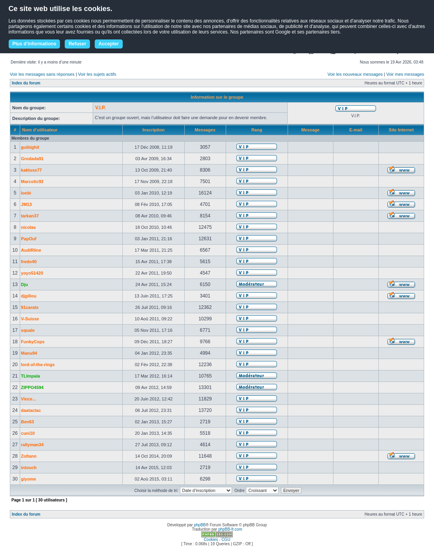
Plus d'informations (34, 44)
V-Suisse (30, 318)
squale (28, 330)
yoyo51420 (32, 273)
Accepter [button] (109, 44)
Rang (256, 129)
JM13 (26, 204)
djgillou (28, 296)
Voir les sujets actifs (97, 74)
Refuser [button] (77, 44)
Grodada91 (32, 158)
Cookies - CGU (217, 539)
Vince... (28, 399)
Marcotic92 (32, 181)
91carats (30, 307)
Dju (24, 284)
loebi (26, 193)
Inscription (153, 129)
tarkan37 (30, 215)
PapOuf (28, 238)
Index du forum (26, 83)
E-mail (355, 129)
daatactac (31, 410)
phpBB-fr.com (230, 529)
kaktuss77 (31, 170)
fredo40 (29, 261)
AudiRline (31, 250)
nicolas (28, 227)
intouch (29, 467)
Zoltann (29, 456)
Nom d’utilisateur (40, 129)
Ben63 (27, 421)
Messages (205, 129)
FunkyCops (33, 341)
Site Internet (401, 129)
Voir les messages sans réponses (42, 74)
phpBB (200, 525)
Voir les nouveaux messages (355, 74)
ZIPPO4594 (32, 387)
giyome (28, 479)
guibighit (30, 147)
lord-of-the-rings (38, 364)
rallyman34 (32, 444)
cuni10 (28, 433)
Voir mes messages (405, 74)
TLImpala (30, 376)
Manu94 (29, 353)
